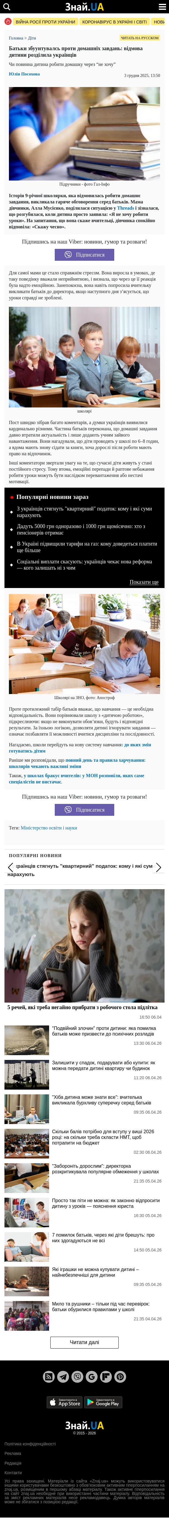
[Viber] (77, 1377)
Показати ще (144, 582)
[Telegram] (63, 1377)
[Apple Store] (65, 1401)
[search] (6, 6)
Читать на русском (140, 38)
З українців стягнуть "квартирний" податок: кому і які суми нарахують (84, 512)
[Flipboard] (106, 1377)
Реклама (12, 1453)
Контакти (13, 1472)
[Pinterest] (120, 1377)
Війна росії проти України (45, 22)
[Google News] (92, 1377)
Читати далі (84, 1342)
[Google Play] (103, 1401)
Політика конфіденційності (30, 1444)
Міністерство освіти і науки (49, 827)
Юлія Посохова (24, 74)
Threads (125, 208)
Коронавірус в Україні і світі (114, 22)
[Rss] (49, 1377)
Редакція (12, 1463)
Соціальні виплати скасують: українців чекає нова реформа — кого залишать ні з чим (84, 565)
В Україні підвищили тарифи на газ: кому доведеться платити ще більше (87, 547)
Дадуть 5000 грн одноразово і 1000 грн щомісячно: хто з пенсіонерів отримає (81, 529)
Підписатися (85, 254)
